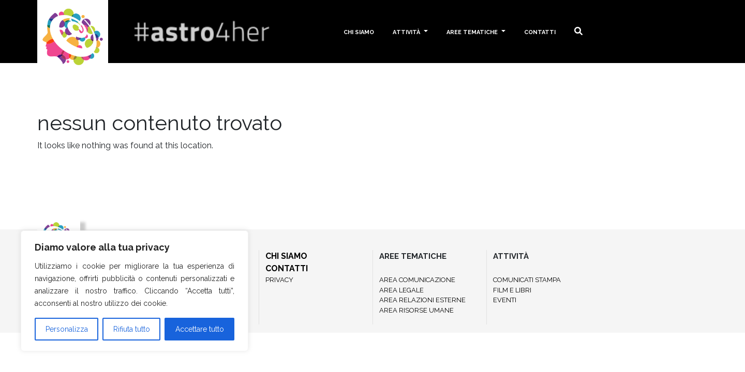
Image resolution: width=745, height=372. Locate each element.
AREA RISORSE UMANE (416, 310)
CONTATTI (286, 268)
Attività (407, 31)
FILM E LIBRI (512, 290)
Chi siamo (359, 31)
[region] (134, 290)
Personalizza (67, 329)
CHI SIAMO (286, 256)
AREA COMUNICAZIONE (417, 280)
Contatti (540, 31)
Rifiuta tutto (131, 329)
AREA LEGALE (401, 290)
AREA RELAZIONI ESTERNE (422, 300)
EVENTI (504, 300)
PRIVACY (279, 280)
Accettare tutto (199, 329)
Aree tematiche (472, 31)
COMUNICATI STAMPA (527, 280)
